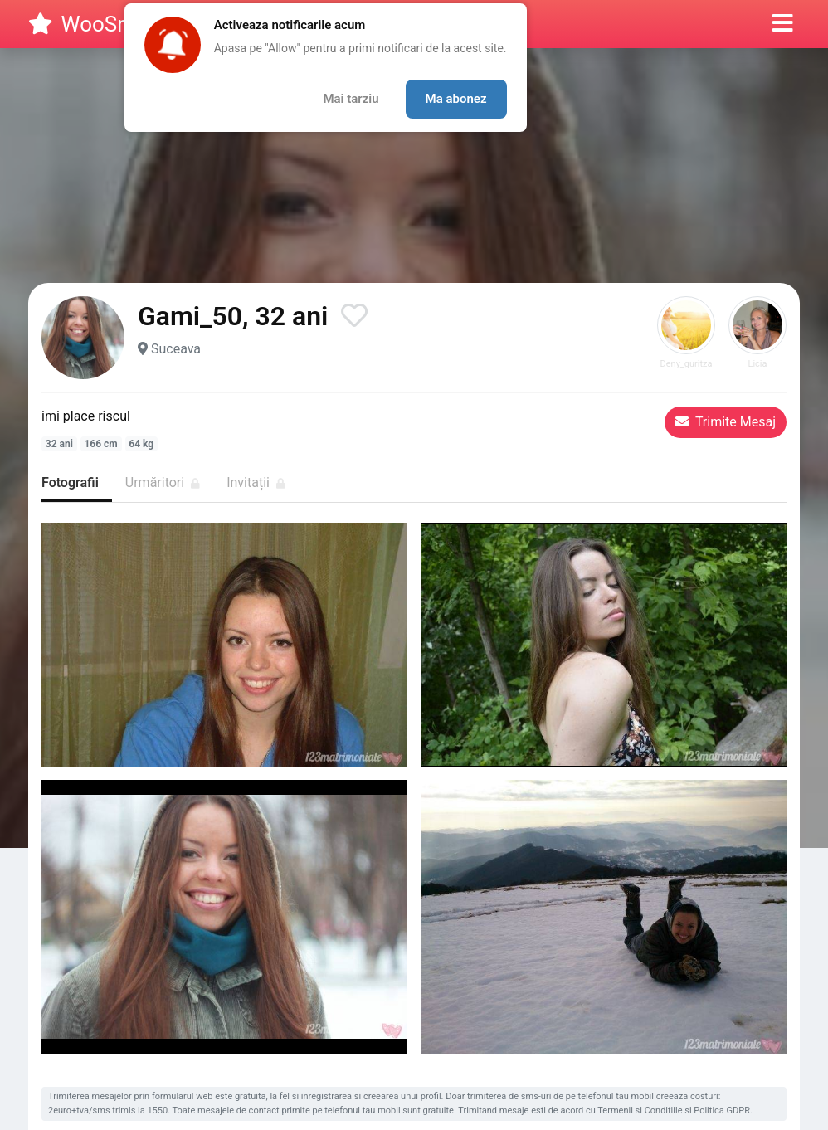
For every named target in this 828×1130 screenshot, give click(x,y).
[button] (783, 24)
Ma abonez (456, 98)
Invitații (255, 482)
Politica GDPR (722, 1110)
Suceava (176, 349)
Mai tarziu (350, 98)
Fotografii (70, 482)
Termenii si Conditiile (639, 1110)
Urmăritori (162, 482)
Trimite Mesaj (725, 422)
